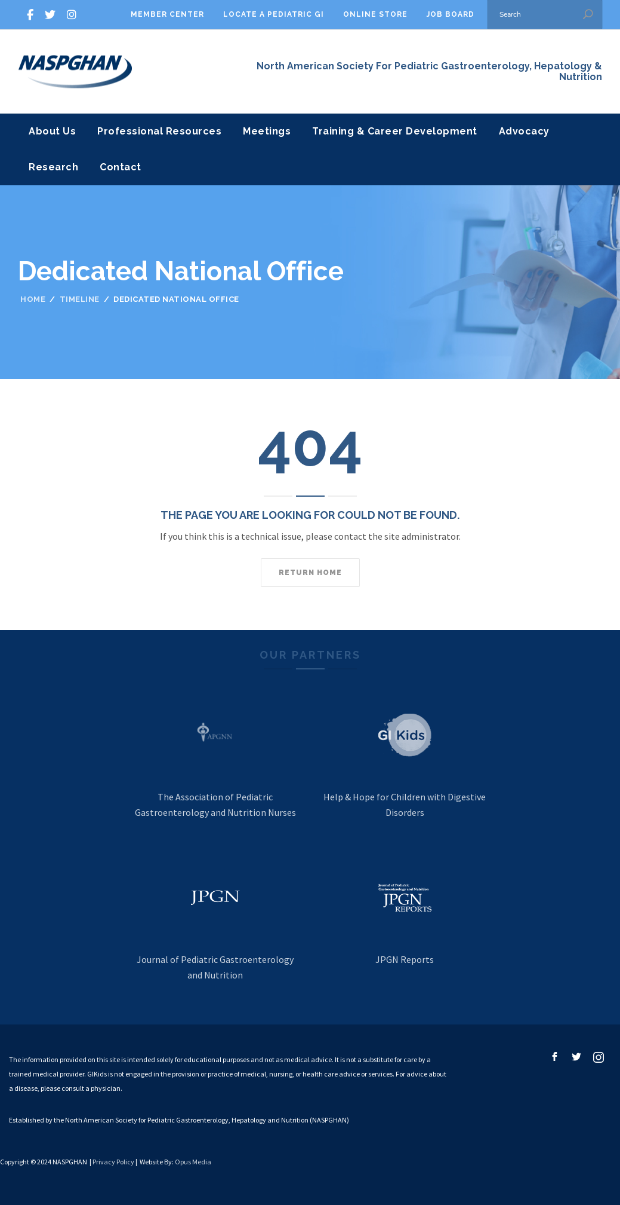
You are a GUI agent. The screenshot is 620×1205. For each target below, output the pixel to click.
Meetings (267, 131)
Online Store (375, 14)
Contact (120, 167)
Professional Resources (159, 131)
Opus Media (193, 1161)
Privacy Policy (113, 1161)
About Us (52, 131)
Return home (310, 572)
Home (32, 299)
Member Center (167, 14)
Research (53, 167)
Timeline (80, 299)
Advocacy (524, 131)
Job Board (450, 14)
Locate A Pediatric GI (273, 14)
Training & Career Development (394, 131)
